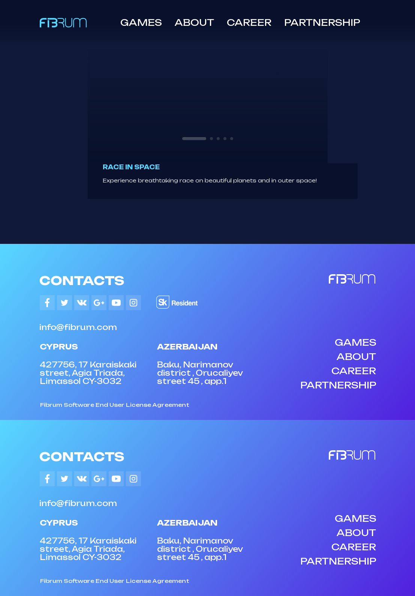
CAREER (249, 22)
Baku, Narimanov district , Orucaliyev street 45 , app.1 (200, 373)
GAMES (141, 22)
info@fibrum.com (78, 327)
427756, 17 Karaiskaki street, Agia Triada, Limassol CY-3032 (88, 373)
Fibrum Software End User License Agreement (114, 405)
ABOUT (194, 22)
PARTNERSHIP (322, 22)
